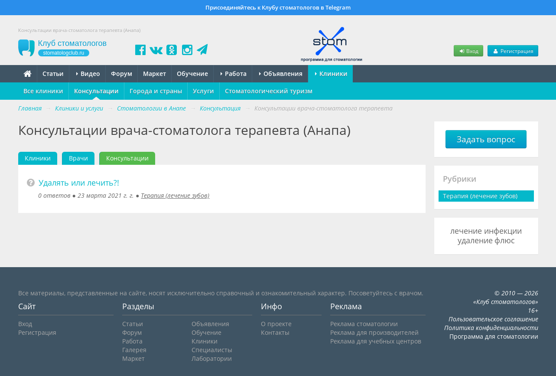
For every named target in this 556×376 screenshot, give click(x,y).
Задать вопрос (486, 139)
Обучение (192, 73)
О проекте (276, 324)
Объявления (280, 73)
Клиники (331, 73)
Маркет (154, 73)
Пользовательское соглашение (493, 319)
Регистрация (512, 50)
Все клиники (43, 91)
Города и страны (156, 91)
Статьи (53, 73)
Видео (88, 73)
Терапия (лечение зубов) (175, 195)
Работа (234, 73)
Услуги (203, 91)
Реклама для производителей (374, 332)
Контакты (275, 332)
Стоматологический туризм (268, 91)
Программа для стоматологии (493, 336)
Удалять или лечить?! (79, 182)
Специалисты (212, 350)
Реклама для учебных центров (375, 341)
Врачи (78, 158)
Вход (468, 50)
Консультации (96, 91)
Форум (121, 73)
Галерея (134, 350)
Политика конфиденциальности (491, 328)
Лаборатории (212, 358)
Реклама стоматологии (364, 324)
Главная (30, 108)
